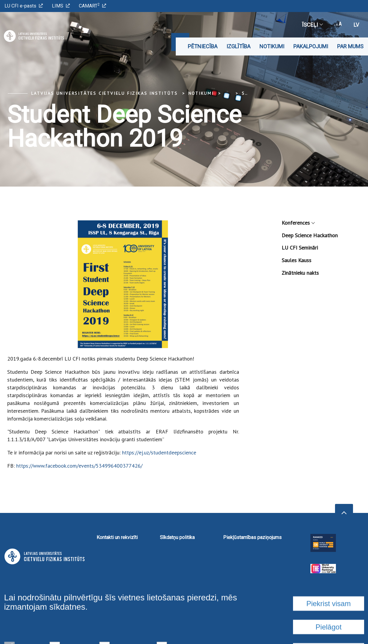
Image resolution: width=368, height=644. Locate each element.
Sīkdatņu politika (177, 537)
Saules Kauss (296, 260)
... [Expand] (227, 93)
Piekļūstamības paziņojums (252, 537)
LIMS (61, 6)
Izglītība (238, 46)
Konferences (298, 222)
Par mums (350, 46)
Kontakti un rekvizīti (117, 537)
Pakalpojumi (310, 46)
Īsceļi (312, 25)
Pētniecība (202, 46)
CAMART (92, 5)
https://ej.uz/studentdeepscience (159, 452)
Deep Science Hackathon (310, 235)
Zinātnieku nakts (300, 272)
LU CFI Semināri (300, 247)
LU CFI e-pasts (23, 6)
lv (356, 25)
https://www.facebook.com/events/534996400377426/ (79, 465)
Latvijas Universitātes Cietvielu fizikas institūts (104, 93)
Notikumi (271, 46)
